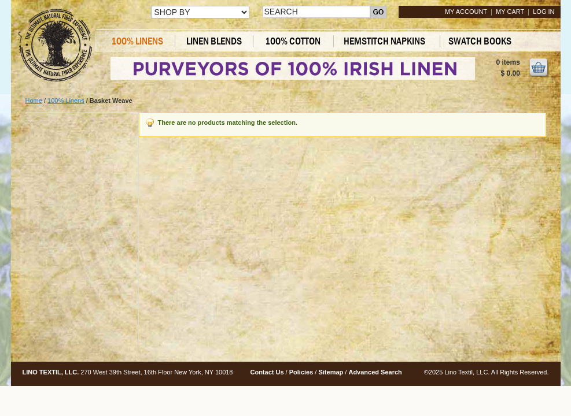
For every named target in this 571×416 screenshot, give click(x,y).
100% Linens (65, 100)
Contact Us (266, 372)
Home (33, 100)
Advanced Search (374, 372)
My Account (466, 11)
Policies (301, 372)
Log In (543, 11)
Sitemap (330, 372)
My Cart (510, 11)
